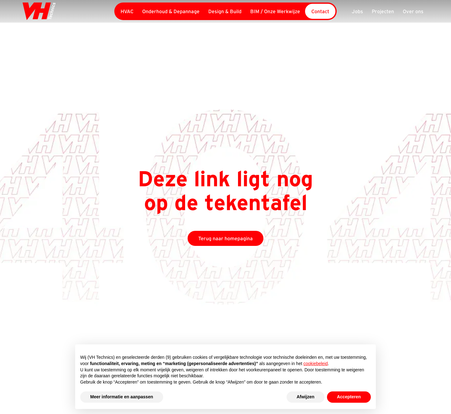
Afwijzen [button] (305, 396)
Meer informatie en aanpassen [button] (121, 396)
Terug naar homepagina (225, 238)
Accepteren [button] (349, 396)
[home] (65, 11)
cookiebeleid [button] (315, 363)
